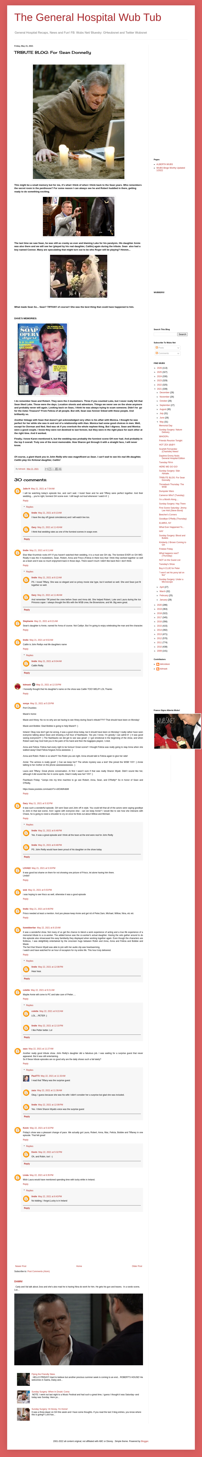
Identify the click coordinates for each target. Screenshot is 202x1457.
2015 (159, 626)
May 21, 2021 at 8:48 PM (50, 830)
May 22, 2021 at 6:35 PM (41, 1175)
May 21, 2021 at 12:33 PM (48, 684)
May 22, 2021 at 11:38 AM (49, 1090)
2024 (159, 376)
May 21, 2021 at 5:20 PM (42, 703)
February (164, 595)
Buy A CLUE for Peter (169, 568)
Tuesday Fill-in (166, 462)
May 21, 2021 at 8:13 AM (50, 513)
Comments (162, 353)
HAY (161, 531)
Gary (33, 527)
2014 (159, 630)
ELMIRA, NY (165, 523)
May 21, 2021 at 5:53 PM (40, 890)
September (165, 405)
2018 (159, 613)
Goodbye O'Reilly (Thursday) (173, 518)
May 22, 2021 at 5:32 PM (41, 1128)
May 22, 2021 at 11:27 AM (41, 1049)
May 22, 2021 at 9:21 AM (43, 990)
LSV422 (27, 868)
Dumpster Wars (166, 491)
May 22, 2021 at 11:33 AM (53, 1076)
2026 (159, 368)
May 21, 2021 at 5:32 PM (40, 803)
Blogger (144, 1441)
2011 (159, 642)
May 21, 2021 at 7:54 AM (43, 488)
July (162, 413)
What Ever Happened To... (171, 527)
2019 (159, 609)
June (162, 417)
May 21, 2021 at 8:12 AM (50, 577)
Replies (29, 507)
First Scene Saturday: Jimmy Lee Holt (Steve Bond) (172, 509)
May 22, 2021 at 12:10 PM (50, 1025)
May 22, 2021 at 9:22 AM (51, 1011)
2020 (159, 605)
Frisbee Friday (166, 549)
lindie (34, 513)
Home (79, 1266)
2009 (159, 651)
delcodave (165, 664)
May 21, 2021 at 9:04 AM (50, 661)
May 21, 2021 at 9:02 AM (41, 640)
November (165, 397)
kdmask (27, 684)
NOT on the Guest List (169, 560)
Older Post (137, 1266)
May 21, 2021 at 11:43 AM (49, 527)
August (163, 409)
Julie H (26, 488)
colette (26, 990)
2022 (159, 385)
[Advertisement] (168, 98)
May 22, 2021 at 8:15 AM (49, 927)
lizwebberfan (29, 927)
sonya (26, 703)
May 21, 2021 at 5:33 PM (43, 868)
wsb (25, 890)
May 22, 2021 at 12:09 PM (50, 1104)
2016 (159, 621)
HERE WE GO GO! (168, 466)
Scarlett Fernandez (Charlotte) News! (168, 450)
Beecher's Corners (168, 514)
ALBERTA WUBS (164, 164)
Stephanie (28, 621)
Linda (26, 1175)
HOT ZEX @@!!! (167, 444)
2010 (159, 647)
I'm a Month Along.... (169, 499)
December (165, 392)
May (162, 422)
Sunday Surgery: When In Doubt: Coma (50, 1391)
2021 (159, 389)
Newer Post (20, 1266)
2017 (159, 617)
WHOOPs (164, 436)
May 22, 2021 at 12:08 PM (50, 967)
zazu (25, 1049)
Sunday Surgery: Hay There (172, 503)
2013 (159, 634)
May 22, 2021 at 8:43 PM (50, 1196)
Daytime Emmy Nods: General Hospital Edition (172, 457)
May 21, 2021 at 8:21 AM (46, 621)
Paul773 (35, 1076)
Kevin (26, 1128)
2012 (159, 638)
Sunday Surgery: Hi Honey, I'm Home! (50, 1409)
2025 (159, 372)
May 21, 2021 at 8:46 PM (41, 909)
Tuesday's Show (167, 564)
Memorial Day (165, 425)
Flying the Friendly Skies (43, 1374)
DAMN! (18, 1281)
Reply (25, 500)
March (163, 591)
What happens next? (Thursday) (169, 554)
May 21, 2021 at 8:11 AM (41, 550)
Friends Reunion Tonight (170, 440)
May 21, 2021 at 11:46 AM (49, 595)
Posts (160, 348)
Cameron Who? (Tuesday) (171, 495)
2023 (159, 380)
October (164, 401)
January (164, 600)
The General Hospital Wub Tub (87, 17)
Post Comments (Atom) (38, 1271)
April (162, 587)
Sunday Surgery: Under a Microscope (171, 580)
